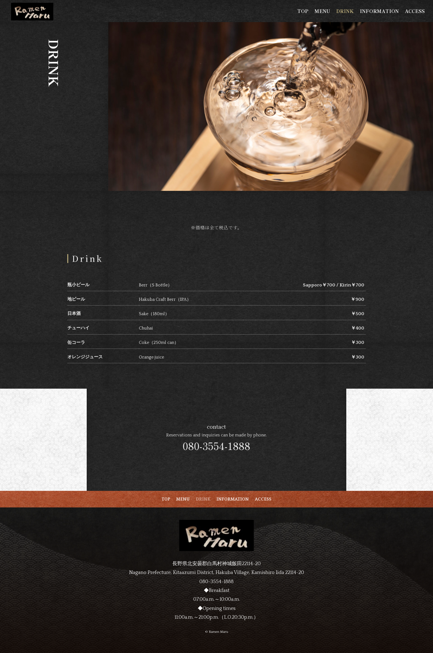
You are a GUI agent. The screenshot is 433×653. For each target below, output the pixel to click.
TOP (302, 11)
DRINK (345, 11)
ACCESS (415, 11)
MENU (322, 11)
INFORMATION (379, 11)
